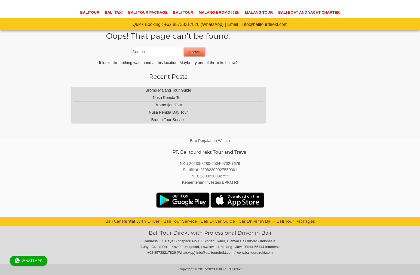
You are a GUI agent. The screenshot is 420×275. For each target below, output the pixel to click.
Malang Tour (259, 12)
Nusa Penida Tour (168, 97)
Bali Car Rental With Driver (132, 221)
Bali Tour (183, 12)
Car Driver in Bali (256, 221)
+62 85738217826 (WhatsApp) (193, 24)
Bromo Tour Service (168, 119)
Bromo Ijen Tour (168, 105)
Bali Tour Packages (295, 221)
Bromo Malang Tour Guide (168, 90)
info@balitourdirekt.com (264, 24)
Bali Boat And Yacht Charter (309, 12)
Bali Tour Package (148, 12)
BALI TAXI (114, 12)
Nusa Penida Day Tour (168, 112)
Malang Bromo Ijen (219, 12)
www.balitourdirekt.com (255, 252)
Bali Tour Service (180, 221)
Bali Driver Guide (218, 221)
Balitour (89, 12)
